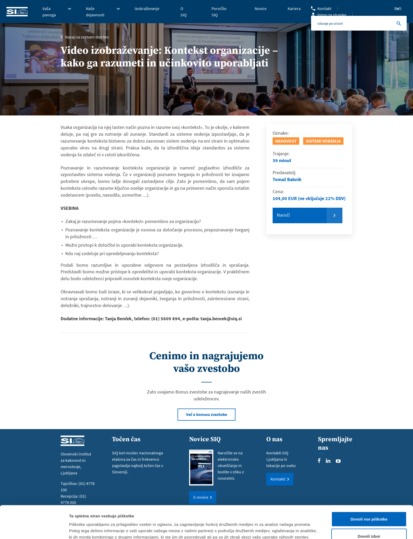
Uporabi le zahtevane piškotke (369, 525)
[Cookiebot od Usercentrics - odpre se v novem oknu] (34, 529)
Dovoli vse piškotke (369, 490)
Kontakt (324, 8)
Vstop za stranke (331, 14)
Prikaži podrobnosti (274, 525)
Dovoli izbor (369, 508)
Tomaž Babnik (287, 179)
